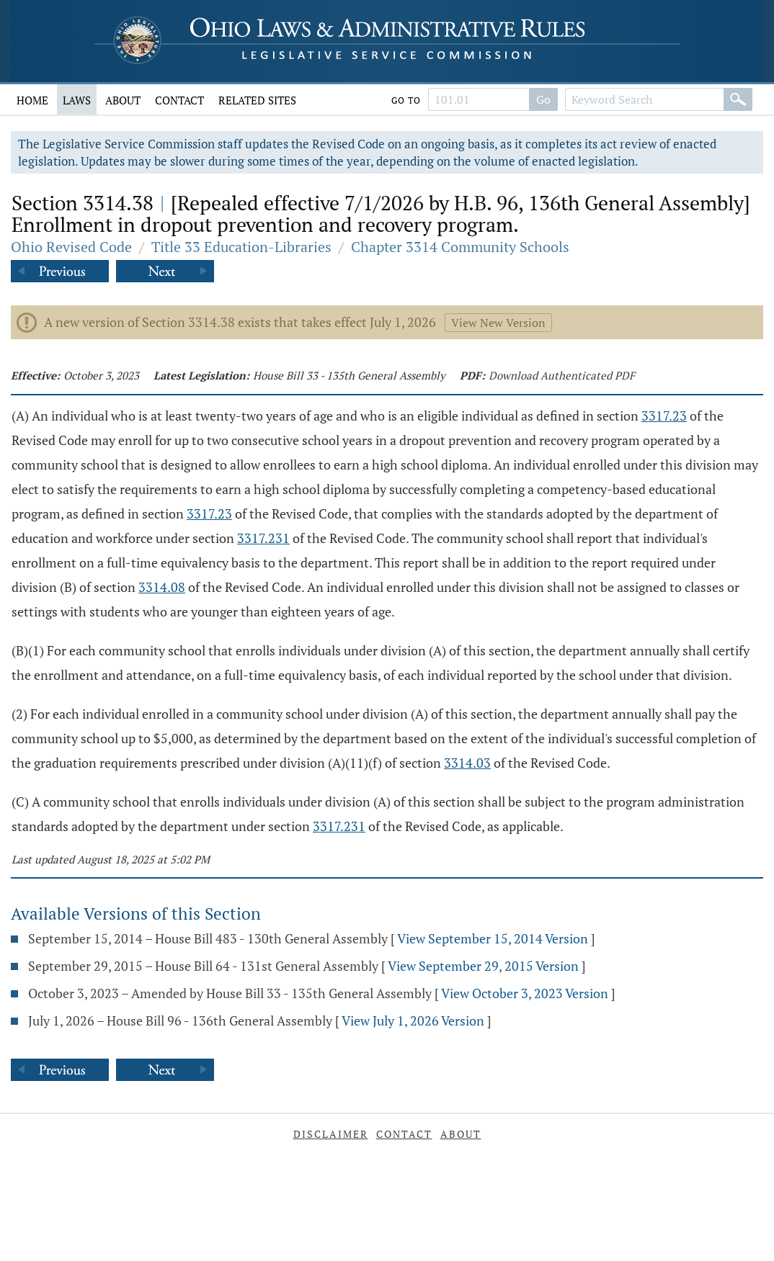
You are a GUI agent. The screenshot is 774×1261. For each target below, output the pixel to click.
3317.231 (263, 538)
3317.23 (664, 415)
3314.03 (467, 762)
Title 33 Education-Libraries (241, 246)
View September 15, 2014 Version (492, 938)
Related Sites (257, 100)
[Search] (738, 99)
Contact (179, 100)
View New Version (498, 323)
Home (32, 100)
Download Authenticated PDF (562, 375)
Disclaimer (330, 1134)
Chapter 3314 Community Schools (460, 246)
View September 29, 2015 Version (483, 965)
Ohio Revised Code (71, 246)
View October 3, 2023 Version (524, 993)
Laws (77, 100)
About (123, 100)
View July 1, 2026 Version (413, 1020)
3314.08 (161, 587)
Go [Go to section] (543, 99)
